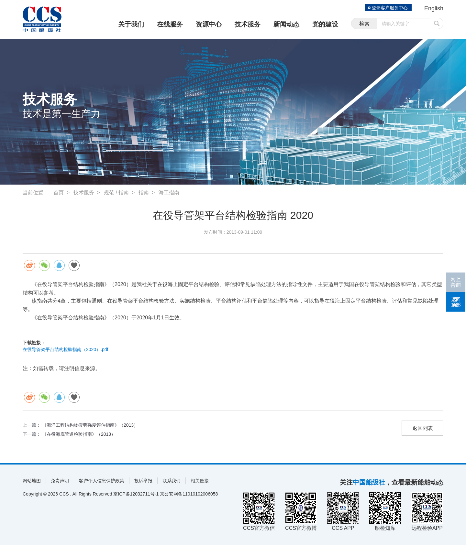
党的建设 (325, 24)
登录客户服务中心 (390, 7)
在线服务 (170, 24)
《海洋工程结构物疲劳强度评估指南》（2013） (90, 425)
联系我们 (171, 480)
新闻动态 (286, 24)
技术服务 (248, 24)
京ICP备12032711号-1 (136, 494)
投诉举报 (143, 480)
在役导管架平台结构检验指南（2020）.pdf (65, 349)
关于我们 (131, 24)
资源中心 (209, 24)
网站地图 (32, 480)
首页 (58, 192)
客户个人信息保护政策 (101, 480)
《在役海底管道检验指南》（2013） (79, 434)
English (433, 8)
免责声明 (60, 480)
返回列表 (422, 428)
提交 (436, 23)
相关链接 (200, 480)
